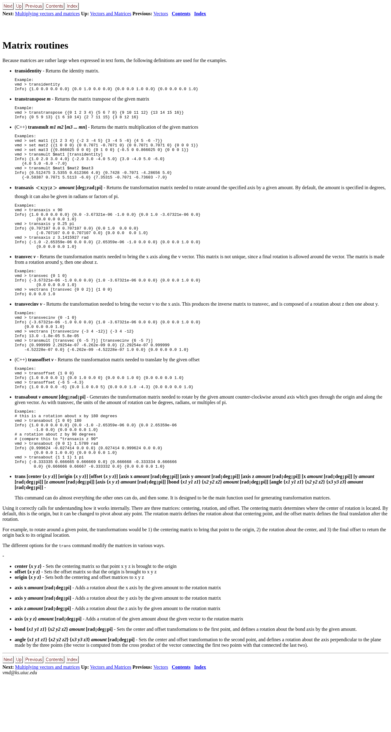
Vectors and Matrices (110, 13)
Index (200, 13)
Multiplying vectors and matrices (47, 13)
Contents (181, 13)
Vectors (160, 13)
